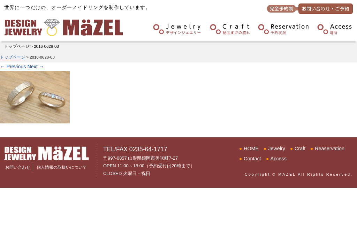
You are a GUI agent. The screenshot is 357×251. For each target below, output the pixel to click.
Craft (300, 148)
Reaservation (329, 148)
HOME (251, 148)
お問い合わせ (17, 167)
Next (35, 66)
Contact (252, 158)
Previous (13, 66)
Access (279, 158)
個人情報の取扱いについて (62, 167)
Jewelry (276, 148)
